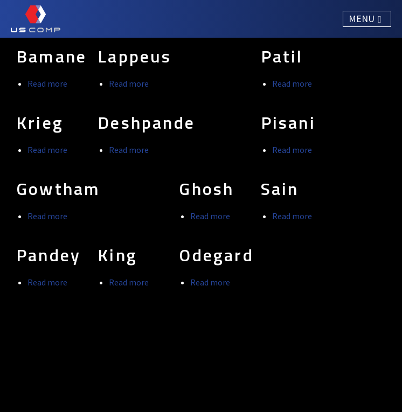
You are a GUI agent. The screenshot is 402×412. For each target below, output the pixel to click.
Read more (47, 83)
